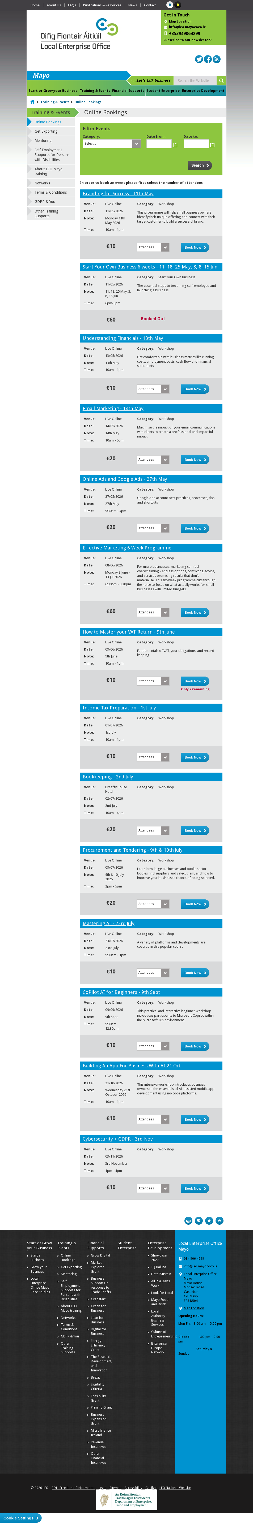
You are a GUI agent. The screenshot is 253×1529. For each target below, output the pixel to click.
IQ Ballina (158, 1267)
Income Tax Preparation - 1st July (119, 708)
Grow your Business (39, 1269)
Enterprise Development (203, 91)
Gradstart (98, 1299)
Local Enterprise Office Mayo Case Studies (40, 1285)
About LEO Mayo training (48, 171)
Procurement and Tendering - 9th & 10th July (133, 850)
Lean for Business (97, 1320)
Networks (42, 183)
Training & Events (95, 91)
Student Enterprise (163, 91)
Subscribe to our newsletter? (187, 40)
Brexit (95, 1377)
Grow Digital (100, 1255)
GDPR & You (45, 202)
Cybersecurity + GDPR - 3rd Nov (118, 1139)
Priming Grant (101, 1407)
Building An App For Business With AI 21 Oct (132, 1065)
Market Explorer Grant (97, 1267)
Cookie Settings (18, 1518)
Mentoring (43, 140)
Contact (150, 5)
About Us (54, 5)
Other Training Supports (46, 213)
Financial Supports (128, 91)
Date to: (191, 136)
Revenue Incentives (98, 1444)
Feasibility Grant (98, 1398)
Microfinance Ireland (101, 1432)
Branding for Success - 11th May (118, 193)
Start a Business (37, 1257)
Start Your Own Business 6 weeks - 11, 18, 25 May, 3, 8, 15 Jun (150, 267)
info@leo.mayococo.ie (200, 1266)
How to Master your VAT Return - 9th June (129, 632)
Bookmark (209, 1221)
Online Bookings (87, 102)
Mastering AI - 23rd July (108, 923)
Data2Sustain (161, 1274)
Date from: (156, 136)
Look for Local (162, 1293)
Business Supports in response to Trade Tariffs (101, 1285)
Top (220, 1221)
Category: (91, 136)
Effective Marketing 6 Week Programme (127, 548)
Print (188, 1221)
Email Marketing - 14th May (113, 408)
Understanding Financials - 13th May (123, 338)
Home (35, 5)
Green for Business (98, 1308)
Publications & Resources (102, 5)
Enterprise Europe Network (159, 1347)
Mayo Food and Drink (159, 1302)
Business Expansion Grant (99, 1419)
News (132, 5)
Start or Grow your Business (52, 91)
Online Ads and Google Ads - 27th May (125, 479)
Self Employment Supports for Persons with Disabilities (52, 155)
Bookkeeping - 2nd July (108, 776)
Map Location (180, 21)
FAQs (72, 5)
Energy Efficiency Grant (98, 1345)
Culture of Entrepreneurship (164, 1334)
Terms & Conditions (51, 192)
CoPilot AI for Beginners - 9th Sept (121, 992)
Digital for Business (98, 1331)
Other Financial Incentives (98, 1458)
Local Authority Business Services (158, 1318)
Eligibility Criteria (97, 1386)
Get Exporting (46, 131)
